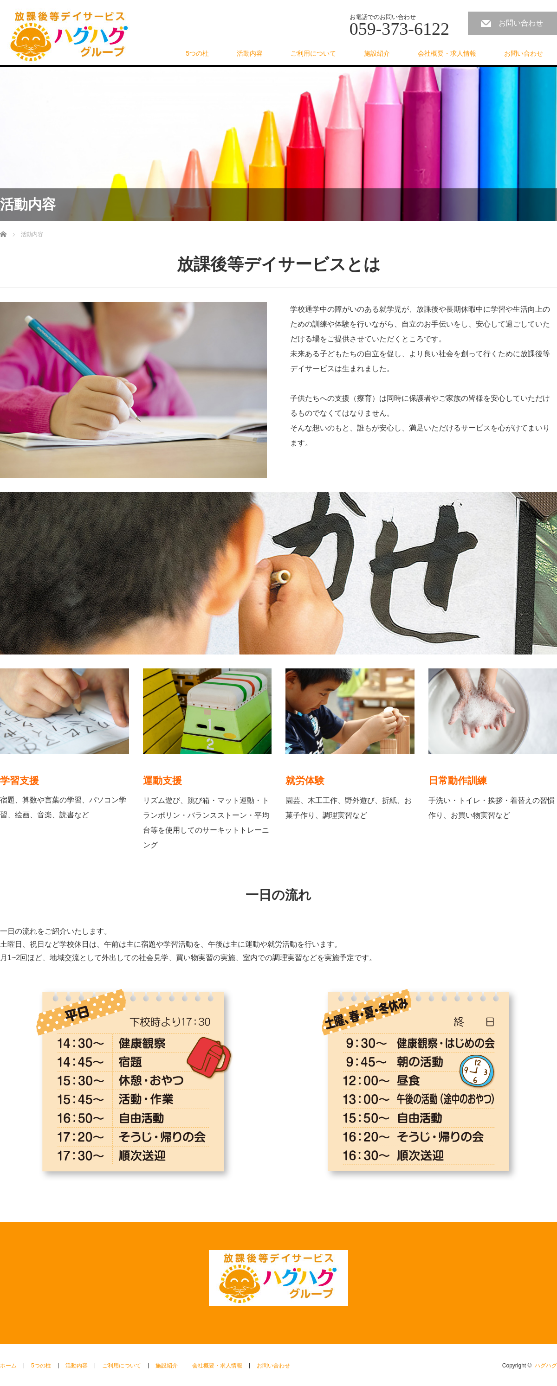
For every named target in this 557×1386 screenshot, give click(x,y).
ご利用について (313, 53)
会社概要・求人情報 (447, 53)
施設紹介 (377, 53)
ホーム (8, 1365)
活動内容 (250, 53)
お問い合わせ (521, 23)
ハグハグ (546, 1365)
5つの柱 (197, 53)
